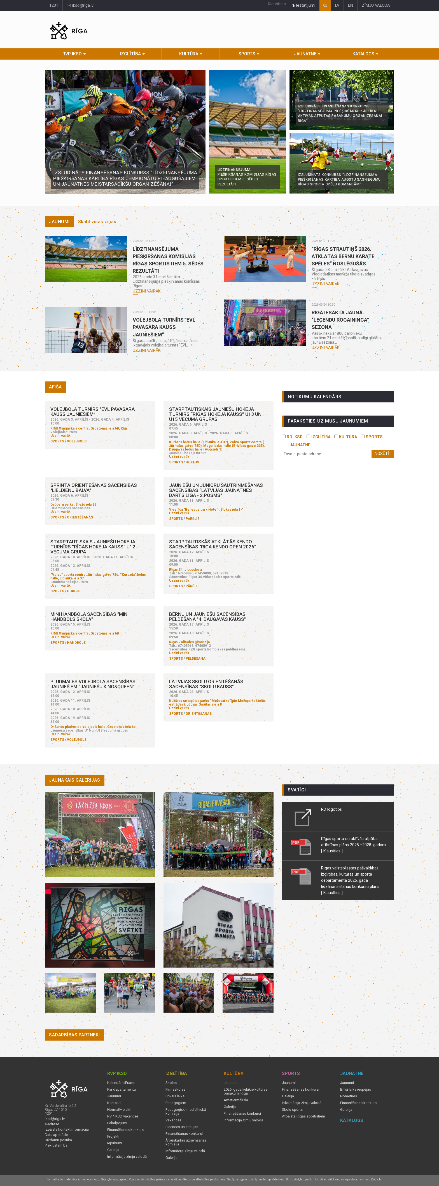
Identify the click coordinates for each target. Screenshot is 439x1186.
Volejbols (77, 441)
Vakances (173, 1120)
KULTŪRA (345, 437)
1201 (53, 5)
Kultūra (188, 53)
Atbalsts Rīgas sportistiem (303, 1116)
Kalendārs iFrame (121, 1083)
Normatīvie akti (119, 1110)
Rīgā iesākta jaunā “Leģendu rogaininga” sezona (340, 320)
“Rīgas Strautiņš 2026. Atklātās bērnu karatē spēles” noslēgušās (343, 256)
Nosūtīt (383, 453)
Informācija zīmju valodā (127, 1157)
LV (337, 5)
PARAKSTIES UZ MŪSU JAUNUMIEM (328, 421)
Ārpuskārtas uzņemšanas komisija (186, 1142)
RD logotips (331, 809)
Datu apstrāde (56, 1135)
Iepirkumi (114, 1143)
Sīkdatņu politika (58, 1140)
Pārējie (192, 519)
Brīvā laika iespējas (355, 1089)
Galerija (113, 1150)
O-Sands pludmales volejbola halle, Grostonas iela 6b (93, 727)
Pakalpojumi (117, 1123)
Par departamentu (121, 1089)
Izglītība (130, 53)
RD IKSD (292, 437)
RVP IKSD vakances (123, 1116)
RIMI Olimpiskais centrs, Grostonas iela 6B (84, 633)
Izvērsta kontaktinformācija (67, 1129)
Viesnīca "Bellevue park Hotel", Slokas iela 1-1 (206, 509)
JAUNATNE (297, 445)
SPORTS (372, 437)
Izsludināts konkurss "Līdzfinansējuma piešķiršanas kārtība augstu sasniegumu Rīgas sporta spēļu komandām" (339, 180)
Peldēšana (196, 659)
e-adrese (52, 1124)
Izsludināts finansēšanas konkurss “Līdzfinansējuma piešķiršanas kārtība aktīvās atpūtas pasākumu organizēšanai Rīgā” (340, 113)
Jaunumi (59, 221)
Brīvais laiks (175, 1096)
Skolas (171, 1083)
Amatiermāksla (236, 1100)
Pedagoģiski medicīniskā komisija (185, 1112)
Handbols (76, 643)
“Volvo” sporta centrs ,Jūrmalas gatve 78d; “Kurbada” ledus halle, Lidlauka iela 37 (98, 576)
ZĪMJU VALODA (376, 5)
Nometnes (348, 1096)
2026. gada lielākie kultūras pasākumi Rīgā (245, 1091)
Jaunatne (305, 53)
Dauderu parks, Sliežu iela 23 (73, 504)
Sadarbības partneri (74, 1035)
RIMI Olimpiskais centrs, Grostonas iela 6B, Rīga (88, 428)
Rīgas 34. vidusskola (185, 570)
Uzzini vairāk (147, 291)
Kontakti (114, 1103)
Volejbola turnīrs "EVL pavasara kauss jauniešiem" (164, 327)
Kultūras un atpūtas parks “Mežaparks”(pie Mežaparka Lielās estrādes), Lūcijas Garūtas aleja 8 (217, 702)
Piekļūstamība (56, 1145)
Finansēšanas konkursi (125, 1130)
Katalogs (363, 53)
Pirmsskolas (175, 1089)
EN (350, 5)
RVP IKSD (72, 53)
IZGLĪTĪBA (318, 437)
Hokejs (192, 462)
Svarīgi (297, 790)
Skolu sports (292, 1110)
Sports (247, 53)
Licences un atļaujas (181, 1127)
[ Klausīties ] (332, 851)
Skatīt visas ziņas (97, 221)
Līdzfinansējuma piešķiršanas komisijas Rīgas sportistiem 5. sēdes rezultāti (247, 177)
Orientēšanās (80, 517)
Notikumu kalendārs (314, 396)
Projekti (113, 1136)
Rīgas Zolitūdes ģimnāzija (189, 642)
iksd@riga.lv (80, 5)
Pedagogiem (175, 1103)
